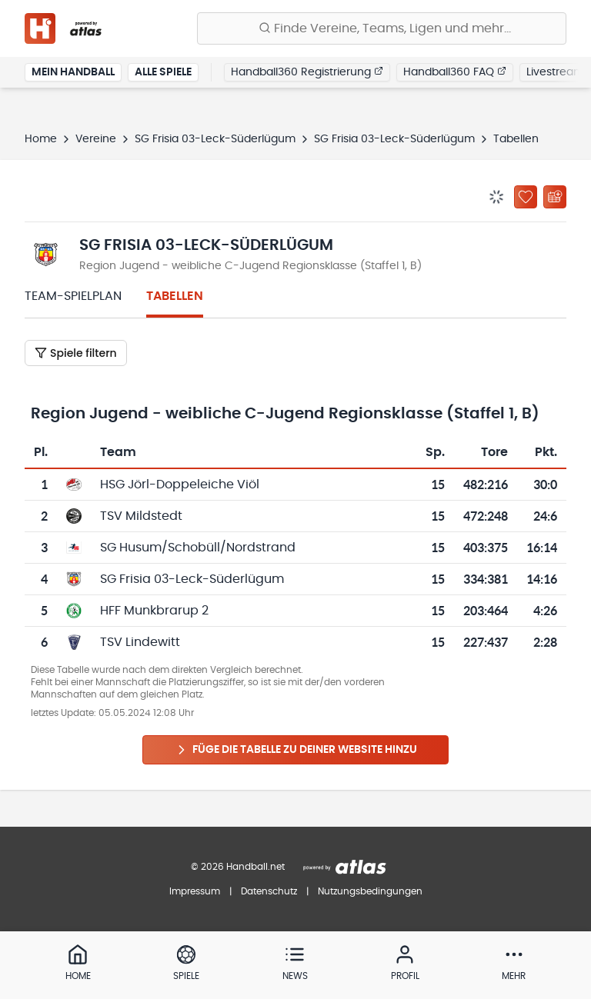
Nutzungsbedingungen (370, 891)
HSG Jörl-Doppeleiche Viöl (179, 484)
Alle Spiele (163, 72)
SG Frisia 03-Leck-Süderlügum (215, 139)
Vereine (95, 139)
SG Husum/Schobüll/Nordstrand (198, 547)
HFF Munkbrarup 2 (154, 610)
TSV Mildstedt (141, 516)
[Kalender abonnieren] (554, 196)
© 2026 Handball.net (238, 866)
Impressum (194, 891)
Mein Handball (73, 72)
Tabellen (174, 296)
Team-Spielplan (73, 296)
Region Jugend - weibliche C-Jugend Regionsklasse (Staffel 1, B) (250, 266)
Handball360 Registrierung (307, 71)
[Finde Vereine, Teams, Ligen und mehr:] (381, 28)
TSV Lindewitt (140, 642)
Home (41, 139)
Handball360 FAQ (454, 71)
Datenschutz (269, 891)
